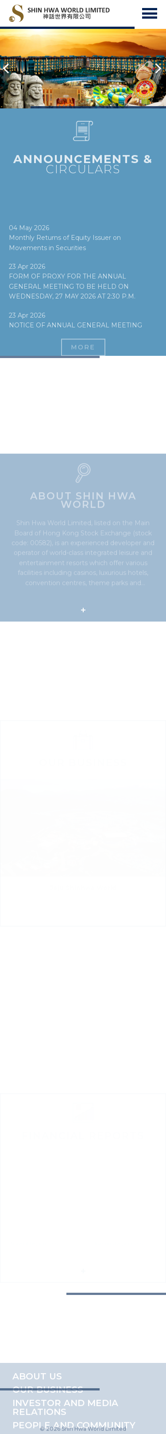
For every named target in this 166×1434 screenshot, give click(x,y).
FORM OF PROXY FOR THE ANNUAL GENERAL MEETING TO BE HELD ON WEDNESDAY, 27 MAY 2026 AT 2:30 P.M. (72, 306)
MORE (83, 351)
